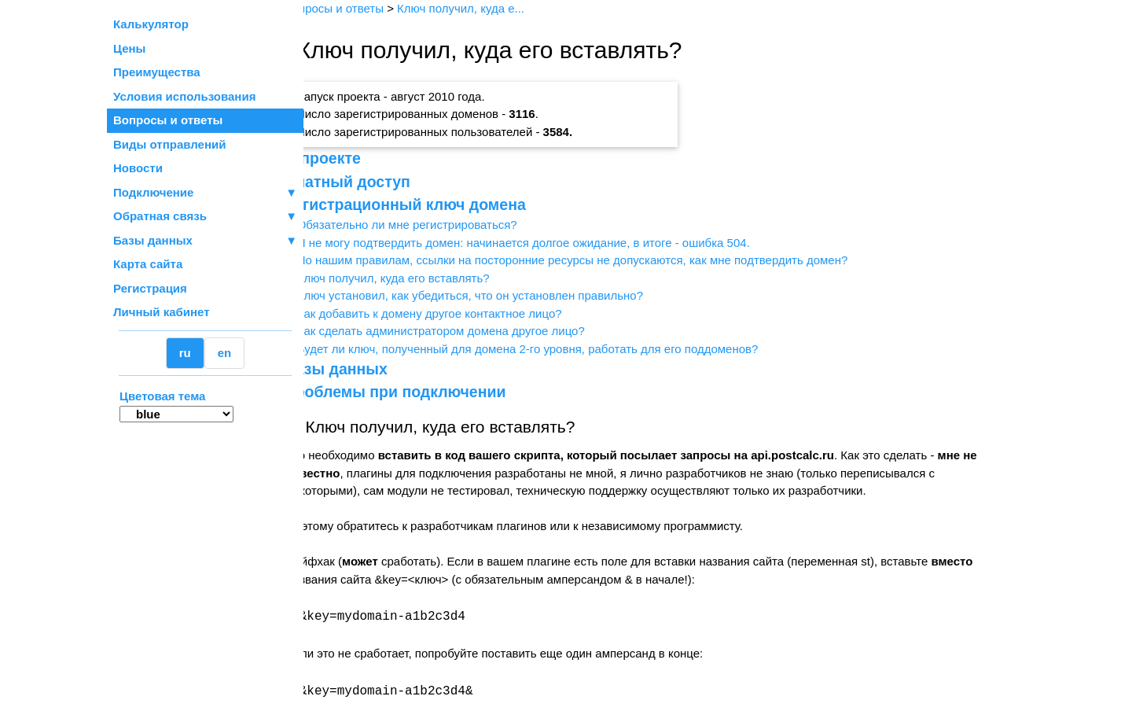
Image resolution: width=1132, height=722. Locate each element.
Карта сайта (147, 264)
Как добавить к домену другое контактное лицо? (461, 313)
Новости (138, 168)
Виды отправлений (169, 144)
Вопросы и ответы (167, 120)
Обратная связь (205, 217)
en (225, 352)
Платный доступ (379, 181)
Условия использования (184, 96)
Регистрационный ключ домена (436, 204)
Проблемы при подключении (427, 391)
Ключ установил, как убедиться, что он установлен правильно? (501, 295)
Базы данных (153, 240)
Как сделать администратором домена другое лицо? (472, 330)
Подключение (205, 193)
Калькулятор (151, 24)
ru (185, 352)
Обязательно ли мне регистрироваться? (439, 224)
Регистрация (150, 288)
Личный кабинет (161, 312)
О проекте (354, 158)
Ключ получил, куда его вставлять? (425, 278)
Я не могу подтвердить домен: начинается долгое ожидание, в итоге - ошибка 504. (555, 242)
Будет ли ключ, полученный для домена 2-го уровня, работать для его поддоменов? (559, 348)
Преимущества (156, 72)
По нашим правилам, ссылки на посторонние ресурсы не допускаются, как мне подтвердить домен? (604, 260)
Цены (129, 48)
